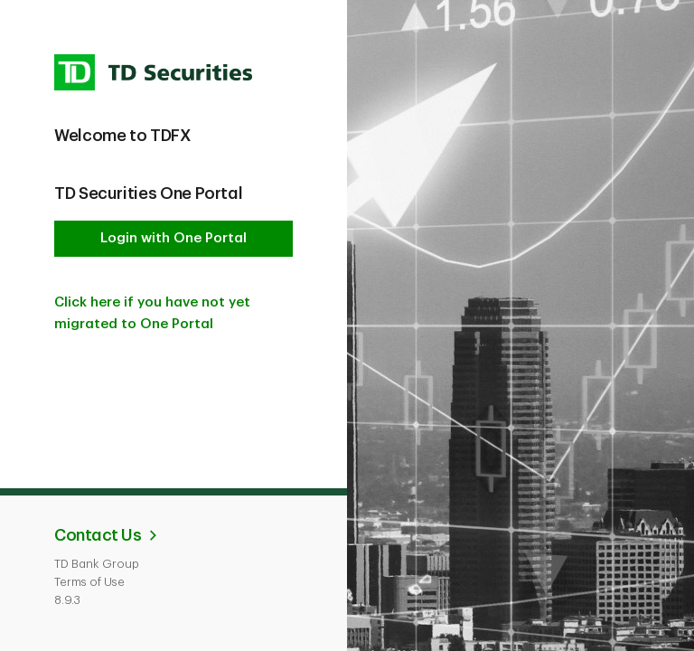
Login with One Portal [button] (173, 238)
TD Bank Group (96, 564)
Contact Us (97, 535)
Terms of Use (89, 582)
